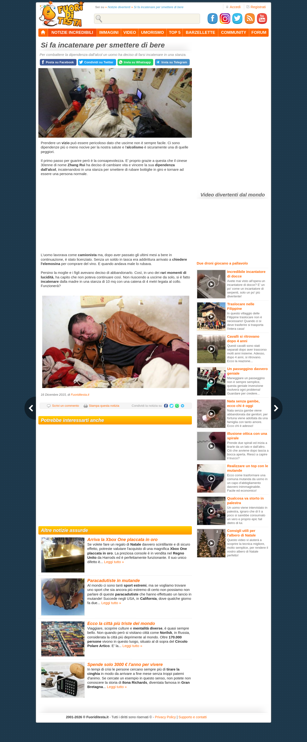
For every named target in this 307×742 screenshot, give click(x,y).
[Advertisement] (116, 214)
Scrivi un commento (65, 405)
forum (258, 32)
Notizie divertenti (119, 7)
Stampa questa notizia (104, 405)
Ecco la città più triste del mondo (121, 623)
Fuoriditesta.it (80, 394)
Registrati (256, 7)
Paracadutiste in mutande (113, 580)
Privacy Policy (165, 717)
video (129, 32)
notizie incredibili (72, 32)
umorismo (152, 32)
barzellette (200, 32)
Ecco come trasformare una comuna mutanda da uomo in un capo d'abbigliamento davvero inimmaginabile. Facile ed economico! (247, 482)
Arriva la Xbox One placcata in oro (122, 539)
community (233, 32)
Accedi (233, 7)
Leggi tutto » (114, 562)
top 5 (175, 32)
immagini (108, 32)
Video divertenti (219, 194)
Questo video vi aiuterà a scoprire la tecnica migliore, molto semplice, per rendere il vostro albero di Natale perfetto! (247, 547)
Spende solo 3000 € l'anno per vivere (125, 664)
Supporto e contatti (192, 717)
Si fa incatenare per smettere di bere (158, 7)
